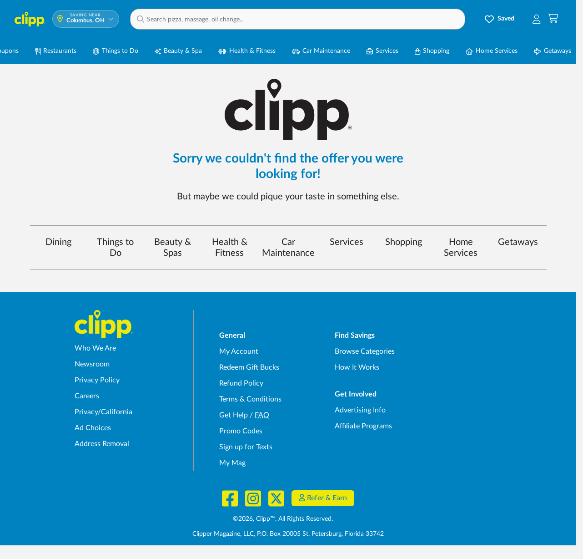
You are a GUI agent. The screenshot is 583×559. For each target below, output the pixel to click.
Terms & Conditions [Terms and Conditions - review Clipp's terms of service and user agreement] (250, 399)
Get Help (233, 415)
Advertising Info (360, 410)
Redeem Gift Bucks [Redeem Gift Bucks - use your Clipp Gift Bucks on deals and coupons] (249, 367)
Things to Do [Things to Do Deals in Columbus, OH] (115, 51)
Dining (58, 242)
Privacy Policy (97, 380)
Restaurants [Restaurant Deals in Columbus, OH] (55, 51)
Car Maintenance (288, 248)
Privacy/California (103, 412)
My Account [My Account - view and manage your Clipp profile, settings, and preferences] (238, 351)
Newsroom (92, 364)
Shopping (403, 242)
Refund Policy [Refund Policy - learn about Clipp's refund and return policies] (241, 383)
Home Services (460, 248)
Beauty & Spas (172, 248)
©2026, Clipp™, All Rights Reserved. (283, 519)
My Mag (232, 463)
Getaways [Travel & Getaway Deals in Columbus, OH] (552, 51)
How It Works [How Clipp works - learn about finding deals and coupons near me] (357, 367)
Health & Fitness (229, 248)
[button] (298, 19)
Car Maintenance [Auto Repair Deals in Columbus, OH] (321, 51)
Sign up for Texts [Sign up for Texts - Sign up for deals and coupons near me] (245, 447)
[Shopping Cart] (553, 19)
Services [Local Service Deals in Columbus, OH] (382, 51)
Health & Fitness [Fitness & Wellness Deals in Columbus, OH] (247, 51)
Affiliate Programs (363, 426)
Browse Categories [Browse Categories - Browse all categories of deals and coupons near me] (365, 351)
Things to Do (115, 248)
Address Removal (102, 443)
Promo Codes (240, 431)
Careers (87, 396)
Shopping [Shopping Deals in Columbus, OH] (432, 51)
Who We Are (95, 348)
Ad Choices (93, 428)
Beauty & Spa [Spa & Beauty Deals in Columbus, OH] (178, 51)
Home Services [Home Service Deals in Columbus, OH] (492, 51)
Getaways (518, 242)
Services (346, 242)
